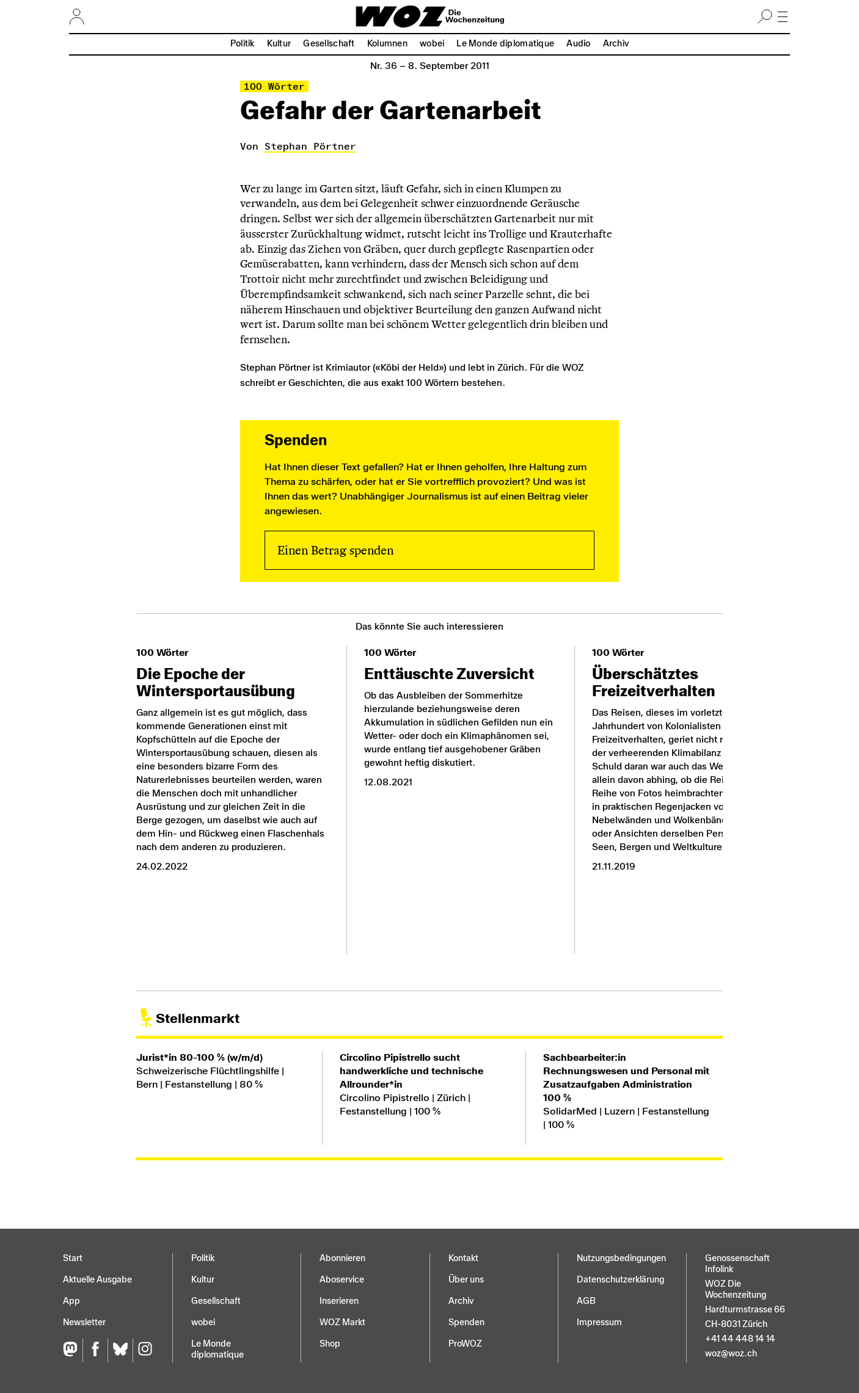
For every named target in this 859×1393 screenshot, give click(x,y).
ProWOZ (465, 1344)
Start (72, 1258)
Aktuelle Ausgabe (97, 1280)
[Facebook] (95, 1350)
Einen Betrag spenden (335, 550)
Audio (578, 43)
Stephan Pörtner (310, 146)
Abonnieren (342, 1258)
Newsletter (84, 1322)
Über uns (466, 1280)
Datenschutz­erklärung (620, 1280)
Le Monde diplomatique (505, 43)
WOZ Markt (342, 1322)
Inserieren (339, 1301)
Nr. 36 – (429, 65)
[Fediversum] (72, 1350)
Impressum (599, 1322)
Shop (330, 1344)
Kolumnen (387, 43)
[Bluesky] (120, 1350)
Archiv (616, 43)
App (71, 1301)
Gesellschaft (328, 43)
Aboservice (342, 1280)
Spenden (466, 1322)
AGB (586, 1301)
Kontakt (463, 1258)
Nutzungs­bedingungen (621, 1258)
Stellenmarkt (197, 1018)
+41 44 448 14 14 (740, 1339)
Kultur (279, 43)
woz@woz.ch (731, 1353)
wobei (432, 43)
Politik (242, 43)
